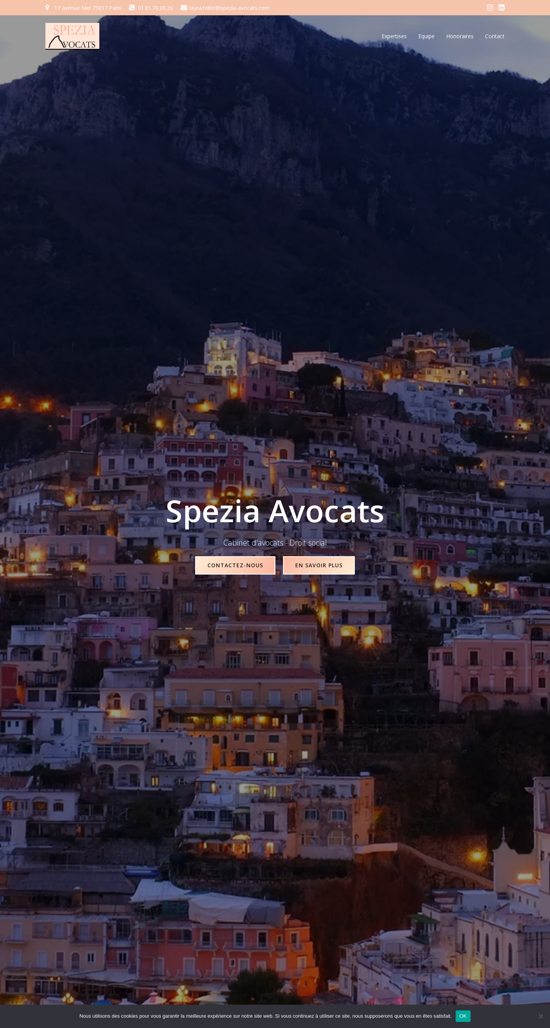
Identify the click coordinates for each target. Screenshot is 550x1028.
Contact (495, 36)
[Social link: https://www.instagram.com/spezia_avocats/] (490, 7)
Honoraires (460, 36)
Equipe (426, 36)
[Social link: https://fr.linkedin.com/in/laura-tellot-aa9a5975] (501, 7)
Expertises (394, 36)
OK (463, 1016)
